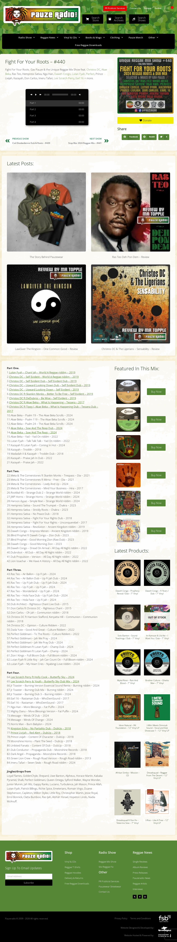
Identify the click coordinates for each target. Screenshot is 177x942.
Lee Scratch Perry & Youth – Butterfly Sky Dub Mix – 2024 (45, 681)
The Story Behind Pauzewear (46, 257)
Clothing (116, 37)
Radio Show (26, 37)
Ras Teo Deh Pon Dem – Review (130, 257)
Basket (158, 8)
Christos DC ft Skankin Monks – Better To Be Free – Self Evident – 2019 (51, 394)
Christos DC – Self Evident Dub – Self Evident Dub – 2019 (43, 381)
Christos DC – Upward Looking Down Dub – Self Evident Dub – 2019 (49, 385)
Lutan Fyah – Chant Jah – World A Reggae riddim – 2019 (42, 372)
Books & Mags (95, 37)
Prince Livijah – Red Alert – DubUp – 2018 (35, 732)
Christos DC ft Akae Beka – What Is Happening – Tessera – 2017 (46, 402)
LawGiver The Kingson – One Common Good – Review (46, 349)
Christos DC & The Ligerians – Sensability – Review (131, 349)
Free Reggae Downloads (88, 45)
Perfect (90, 74)
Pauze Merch (136, 37)
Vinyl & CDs (72, 37)
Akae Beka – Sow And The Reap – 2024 (34, 432)
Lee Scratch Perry (64, 78)
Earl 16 (80, 78)
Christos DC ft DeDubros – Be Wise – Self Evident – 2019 (42, 398)
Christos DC (93, 69)
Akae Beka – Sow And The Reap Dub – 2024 (36, 428)
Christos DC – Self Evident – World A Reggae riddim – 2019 (44, 376)
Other (153, 37)
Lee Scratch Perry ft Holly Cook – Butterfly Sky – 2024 (42, 677)
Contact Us (135, 8)
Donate (147, 8)
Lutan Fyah (78, 74)
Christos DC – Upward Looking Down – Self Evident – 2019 (44, 389)
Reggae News (49, 37)
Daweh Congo (62, 74)
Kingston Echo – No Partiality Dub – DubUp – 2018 (41, 728)
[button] (131, 137)
